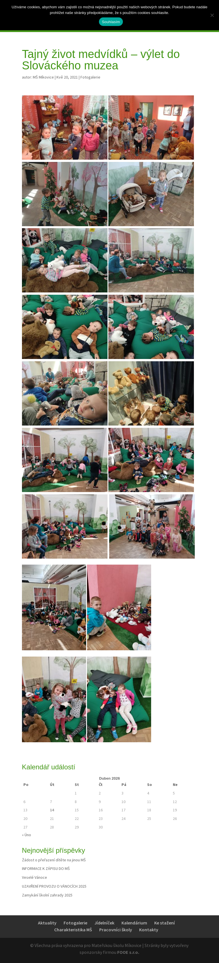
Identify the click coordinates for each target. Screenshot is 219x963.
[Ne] (212, 15)
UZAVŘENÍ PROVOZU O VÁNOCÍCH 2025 (54, 886)
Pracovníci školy (115, 929)
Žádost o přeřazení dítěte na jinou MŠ (54, 859)
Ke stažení (164, 923)
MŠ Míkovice (43, 77)
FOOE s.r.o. (128, 952)
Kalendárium (134, 923)
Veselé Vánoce (34, 877)
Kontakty (148, 929)
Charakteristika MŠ (73, 929)
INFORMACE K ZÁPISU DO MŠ (46, 868)
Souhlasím (111, 22)
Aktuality (47, 923)
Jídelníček (104, 923)
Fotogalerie (90, 77)
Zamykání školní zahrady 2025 (47, 895)
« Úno (26, 834)
